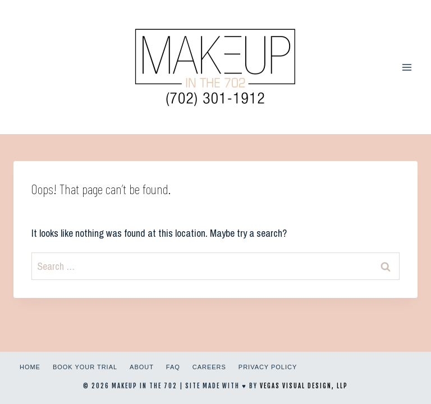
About (142, 367)
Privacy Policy (268, 367)
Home (30, 367)
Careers (209, 367)
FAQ (173, 367)
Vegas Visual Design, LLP (304, 386)
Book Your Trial (85, 367)
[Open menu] (406, 67)
